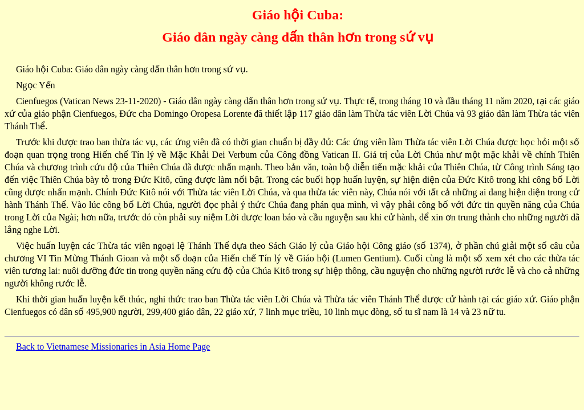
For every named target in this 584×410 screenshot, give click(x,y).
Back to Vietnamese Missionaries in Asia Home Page (113, 346)
